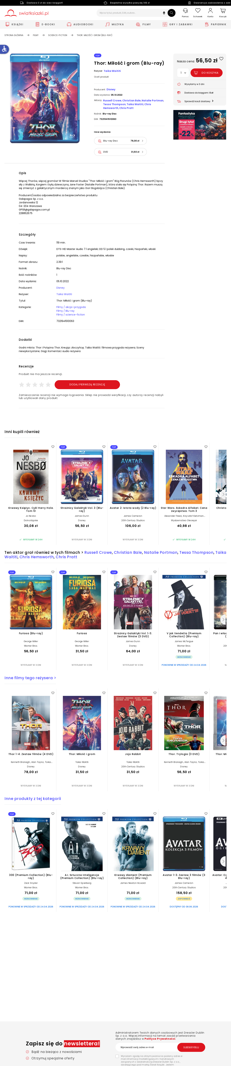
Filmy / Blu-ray (65, 311)
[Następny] (223, 494)
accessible (4, 48)
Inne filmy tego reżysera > (30, 677)
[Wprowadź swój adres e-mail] (160, 1047)
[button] (164, 13)
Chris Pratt (126, 108)
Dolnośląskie (31, 520)
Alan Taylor (37, 762)
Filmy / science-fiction (70, 314)
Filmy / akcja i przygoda (71, 307)
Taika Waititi (112, 71)
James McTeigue (184, 641)
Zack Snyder (31, 883)
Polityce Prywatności (159, 1039)
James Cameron (133, 515)
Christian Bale (131, 100)
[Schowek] (197, 13)
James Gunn (82, 515)
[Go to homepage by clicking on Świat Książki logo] (26, 12)
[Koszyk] (223, 13)
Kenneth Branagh (20, 762)
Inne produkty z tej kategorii (32, 798)
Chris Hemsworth (37, 557)
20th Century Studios (133, 520)
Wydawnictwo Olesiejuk (184, 520)
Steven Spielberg (82, 883)
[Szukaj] (171, 13)
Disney (111, 89)
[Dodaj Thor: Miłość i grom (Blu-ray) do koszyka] (207, 72)
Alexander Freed (173, 515)
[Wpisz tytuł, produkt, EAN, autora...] (136, 13)
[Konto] (210, 13)
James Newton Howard (133, 883)
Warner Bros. (31, 645)
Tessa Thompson (114, 104)
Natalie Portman (152, 100)
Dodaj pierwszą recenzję (87, 384)
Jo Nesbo (31, 515)
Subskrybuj (191, 1047)
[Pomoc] (185, 13)
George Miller (31, 641)
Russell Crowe (112, 100)
